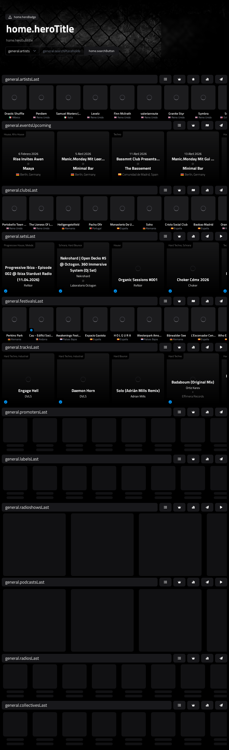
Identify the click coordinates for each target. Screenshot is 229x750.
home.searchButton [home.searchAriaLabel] (101, 51)
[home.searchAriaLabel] (61, 51)
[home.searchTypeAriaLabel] (22, 51)
